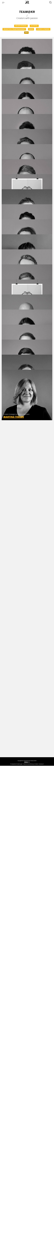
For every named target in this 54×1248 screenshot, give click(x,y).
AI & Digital (34, 25)
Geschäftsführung (21, 25)
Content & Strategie (43, 29)
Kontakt (36, 1246)
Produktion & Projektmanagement (14, 29)
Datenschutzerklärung (28, 1246)
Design (31, 29)
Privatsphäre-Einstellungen (16, 1246)
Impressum (41, 1246)
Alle (26, 32)
